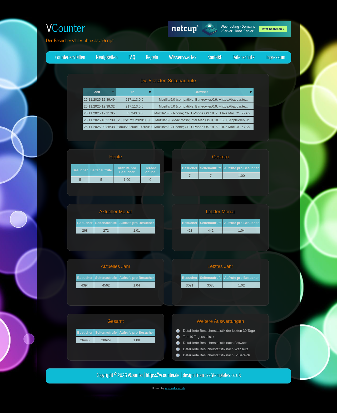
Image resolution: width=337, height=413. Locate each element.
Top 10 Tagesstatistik (198, 337)
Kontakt (214, 57)
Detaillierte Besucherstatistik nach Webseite (216, 349)
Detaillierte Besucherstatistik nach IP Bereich (216, 355)
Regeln (152, 57)
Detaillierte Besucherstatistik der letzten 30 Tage (219, 331)
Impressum (275, 57)
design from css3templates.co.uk (212, 374)
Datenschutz (243, 57)
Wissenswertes (182, 57)
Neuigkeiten (106, 57)
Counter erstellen (70, 57)
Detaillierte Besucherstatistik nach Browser (215, 343)
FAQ (131, 57)
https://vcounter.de (162, 374)
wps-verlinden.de (175, 388)
